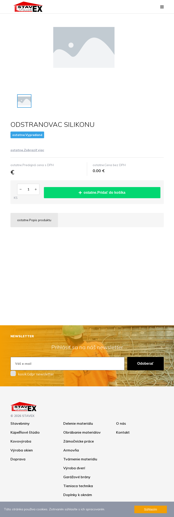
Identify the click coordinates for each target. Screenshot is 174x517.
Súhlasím (150, 509)
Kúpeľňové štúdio (25, 432)
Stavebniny (20, 423)
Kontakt (123, 432)
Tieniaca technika (78, 486)
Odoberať (145, 363)
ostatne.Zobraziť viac (27, 150)
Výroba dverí (74, 468)
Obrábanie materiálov (82, 432)
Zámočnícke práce (78, 441)
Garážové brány (76, 477)
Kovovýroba (20, 441)
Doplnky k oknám (77, 494)
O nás (121, 423)
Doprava (17, 459)
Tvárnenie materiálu (80, 459)
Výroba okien (21, 450)
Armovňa (71, 450)
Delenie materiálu (78, 423)
